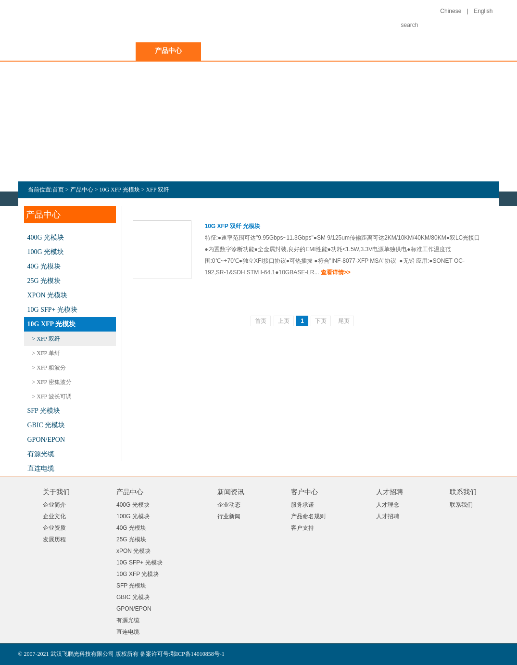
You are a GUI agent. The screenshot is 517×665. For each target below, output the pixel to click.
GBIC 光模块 (46, 425)
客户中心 (299, 50)
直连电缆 (40, 468)
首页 (44, 50)
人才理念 (387, 504)
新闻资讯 (233, 50)
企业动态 (228, 504)
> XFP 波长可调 (52, 396)
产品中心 (168, 50)
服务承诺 (302, 504)
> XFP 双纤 (46, 338)
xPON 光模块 (47, 295)
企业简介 (54, 504)
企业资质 (54, 527)
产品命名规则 (308, 516)
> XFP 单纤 (46, 353)
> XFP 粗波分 (49, 367)
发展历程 (54, 539)
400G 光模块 (45, 237)
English (483, 11)
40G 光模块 (44, 266)
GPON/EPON (46, 439)
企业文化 (54, 516)
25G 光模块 (44, 280)
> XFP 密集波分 (52, 382)
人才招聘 (364, 50)
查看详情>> (336, 272)
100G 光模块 (45, 252)
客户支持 (302, 527)
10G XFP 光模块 (119, 189)
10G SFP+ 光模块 (52, 309)
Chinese (450, 11)
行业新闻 (228, 516)
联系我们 (429, 50)
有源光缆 (40, 454)
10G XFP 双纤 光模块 (233, 226)
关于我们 (102, 50)
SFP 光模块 (43, 410)
